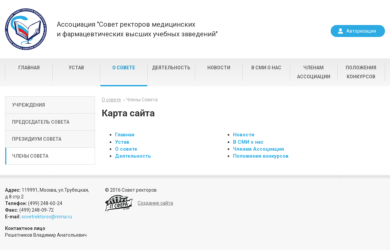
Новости (218, 67)
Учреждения (28, 105)
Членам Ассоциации (313, 72)
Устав (76, 67)
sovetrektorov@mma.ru (47, 216)
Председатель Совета (40, 122)
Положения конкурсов (361, 72)
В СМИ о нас (266, 67)
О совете (123, 67)
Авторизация (361, 31)
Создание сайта (155, 203)
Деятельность (171, 67)
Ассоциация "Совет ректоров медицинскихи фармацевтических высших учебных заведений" (137, 29)
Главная (29, 67)
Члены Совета (30, 156)
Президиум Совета (36, 139)
